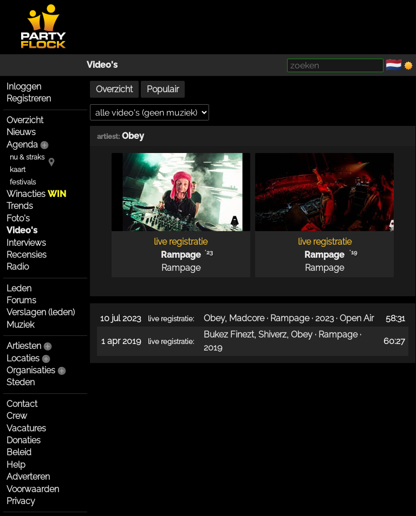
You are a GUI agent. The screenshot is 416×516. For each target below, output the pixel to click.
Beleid (18, 452)
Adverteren (28, 477)
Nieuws (21, 132)
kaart (17, 169)
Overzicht (24, 120)
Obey (133, 136)
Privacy (20, 501)
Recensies (26, 255)
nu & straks (27, 157)
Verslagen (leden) (40, 312)
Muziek (20, 325)
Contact (21, 404)
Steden (20, 382)
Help (15, 465)
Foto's (18, 218)
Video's (102, 65)
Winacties (36, 194)
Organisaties (30, 370)
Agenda (22, 144)
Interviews (26, 243)
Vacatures (26, 428)
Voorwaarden (32, 489)
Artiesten (23, 346)
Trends (19, 206)
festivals (23, 182)
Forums (21, 300)
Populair (163, 89)
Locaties (23, 358)
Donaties (23, 440)
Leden (18, 288)
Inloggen (23, 86)
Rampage (181, 255)
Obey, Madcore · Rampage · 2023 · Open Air (289, 318)
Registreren (28, 98)
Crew (16, 416)
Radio (17, 267)
